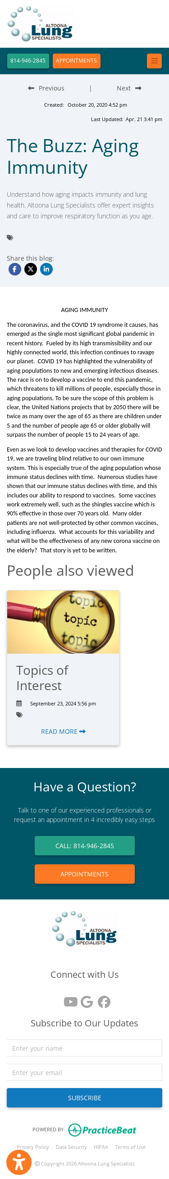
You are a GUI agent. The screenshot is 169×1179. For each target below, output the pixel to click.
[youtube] (68, 998)
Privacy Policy (33, 1146)
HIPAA (101, 1146)
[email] (84, 1072)
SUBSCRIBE (84, 1097)
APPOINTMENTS (76, 60)
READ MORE (63, 731)
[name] (84, 1048)
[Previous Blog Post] (46, 88)
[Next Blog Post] (129, 88)
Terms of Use (130, 1146)
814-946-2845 (28, 60)
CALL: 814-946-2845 (84, 845)
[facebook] (102, 998)
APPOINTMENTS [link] (84, 874)
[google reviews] (85, 998)
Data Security (71, 1146)
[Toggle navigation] (154, 61)
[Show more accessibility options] (19, 1162)
